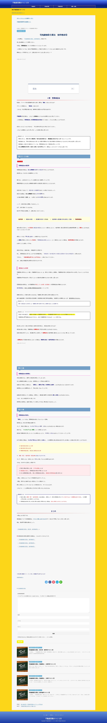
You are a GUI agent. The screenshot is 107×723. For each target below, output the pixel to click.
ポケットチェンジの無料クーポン (25, 18)
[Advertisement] (53, 71)
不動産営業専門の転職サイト (24, 21)
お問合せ (51, 715)
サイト (19, 626)
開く (72, 88)
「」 (26, 539)
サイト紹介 (45, 715)
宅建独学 (33, 6)
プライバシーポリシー (59, 715)
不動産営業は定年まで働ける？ (28, 706)
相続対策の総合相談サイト (18, 12)
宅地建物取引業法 (22, 588)
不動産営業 (46, 6)
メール (19, 620)
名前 (19, 614)
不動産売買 (60, 6)
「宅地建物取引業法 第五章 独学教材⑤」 (28, 529)
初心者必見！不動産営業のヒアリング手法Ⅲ (32, 704)
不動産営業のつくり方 (20, 3)
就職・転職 (73, 6)
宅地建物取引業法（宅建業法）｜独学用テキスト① (42, 664)
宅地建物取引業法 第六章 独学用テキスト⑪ (41, 650)
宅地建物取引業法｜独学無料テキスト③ (39, 692)
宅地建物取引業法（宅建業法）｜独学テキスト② (41, 678)
